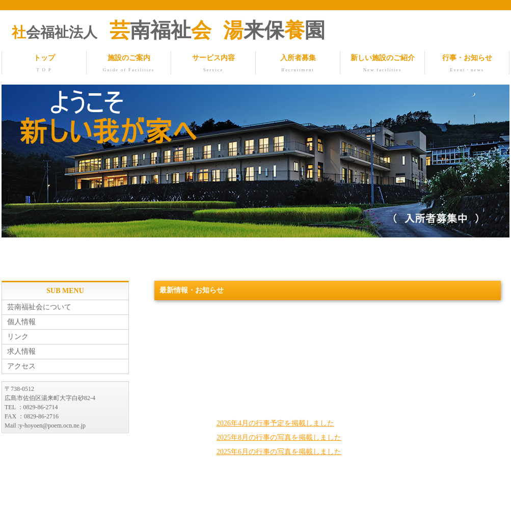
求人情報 (21, 352)
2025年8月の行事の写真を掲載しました (279, 438)
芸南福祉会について (39, 307)
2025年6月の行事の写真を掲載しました (279, 452)
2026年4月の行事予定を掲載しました (275, 424)
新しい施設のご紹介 (382, 64)
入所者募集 (298, 64)
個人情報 (21, 322)
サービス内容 (213, 64)
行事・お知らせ (467, 64)
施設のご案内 (129, 64)
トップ (44, 64)
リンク (18, 337)
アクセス (21, 366)
